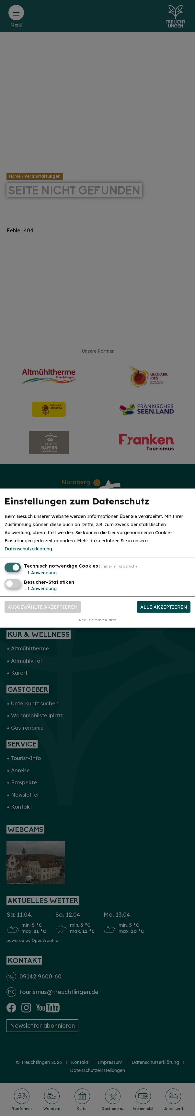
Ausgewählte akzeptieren (43, 607)
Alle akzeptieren (163, 607)
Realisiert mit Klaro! (97, 620)
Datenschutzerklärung (28, 549)
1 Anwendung (40, 572)
